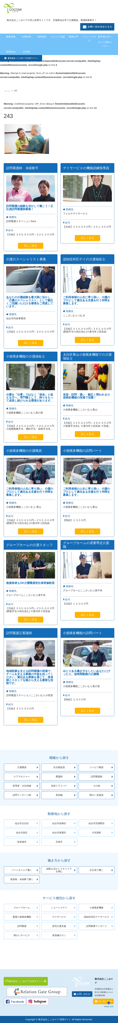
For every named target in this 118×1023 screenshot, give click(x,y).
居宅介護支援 (59, 926)
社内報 (26, 51)
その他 (96, 786)
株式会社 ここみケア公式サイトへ (25, 981)
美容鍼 (59, 795)
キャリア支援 (58, 36)
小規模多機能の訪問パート (82, 451)
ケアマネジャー (22, 776)
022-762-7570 (103, 1001)
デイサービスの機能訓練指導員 (86, 168)
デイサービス (59, 917)
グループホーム (22, 907)
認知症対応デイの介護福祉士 (84, 259)
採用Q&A (11, 51)
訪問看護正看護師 (19, 633)
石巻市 (59, 842)
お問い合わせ (82, 994)
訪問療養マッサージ (96, 926)
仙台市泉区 (22, 832)
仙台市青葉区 (59, 832)
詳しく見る (30, 245)
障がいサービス (22, 935)
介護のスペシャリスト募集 (26, 259)
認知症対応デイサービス (96, 917)
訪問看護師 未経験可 (22, 168)
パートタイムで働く (21, 870)
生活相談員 (59, 767)
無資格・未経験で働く (21, 879)
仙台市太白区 (22, 823)
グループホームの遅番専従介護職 (86, 545)
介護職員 (21, 767)
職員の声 (73, 36)
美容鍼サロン (59, 935)
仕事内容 (26, 36)
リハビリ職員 (96, 767)
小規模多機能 (96, 907)
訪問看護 (21, 926)
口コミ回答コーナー (105, 44)
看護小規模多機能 (22, 917)
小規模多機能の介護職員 (24, 451)
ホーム (7, 91)
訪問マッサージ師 (22, 795)
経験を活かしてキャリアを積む (59, 870)
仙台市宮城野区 (96, 823)
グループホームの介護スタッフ (29, 545)
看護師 (59, 776)
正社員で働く (96, 870)
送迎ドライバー (59, 786)
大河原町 (96, 832)
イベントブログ (89, 38)
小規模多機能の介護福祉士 (25, 356)
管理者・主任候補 (22, 786)
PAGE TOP (108, 1004)
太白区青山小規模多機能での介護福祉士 (87, 356)
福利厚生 (42, 36)
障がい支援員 (96, 795)
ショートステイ (59, 907)
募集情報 (10, 36)
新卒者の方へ (105, 36)
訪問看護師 (96, 776)
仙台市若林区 (59, 823)
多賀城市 (21, 842)
